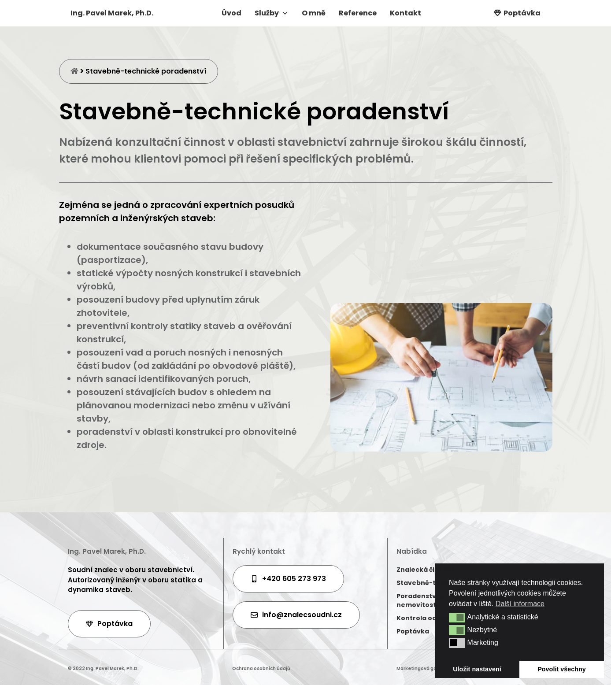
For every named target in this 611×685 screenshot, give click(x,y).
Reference (358, 13)
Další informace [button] (520, 603)
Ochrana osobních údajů (261, 668)
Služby (272, 13)
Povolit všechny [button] (561, 669)
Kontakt (405, 13)
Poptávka (522, 13)
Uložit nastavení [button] (477, 669)
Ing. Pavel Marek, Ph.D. (111, 13)
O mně (314, 13)
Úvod (231, 13)
